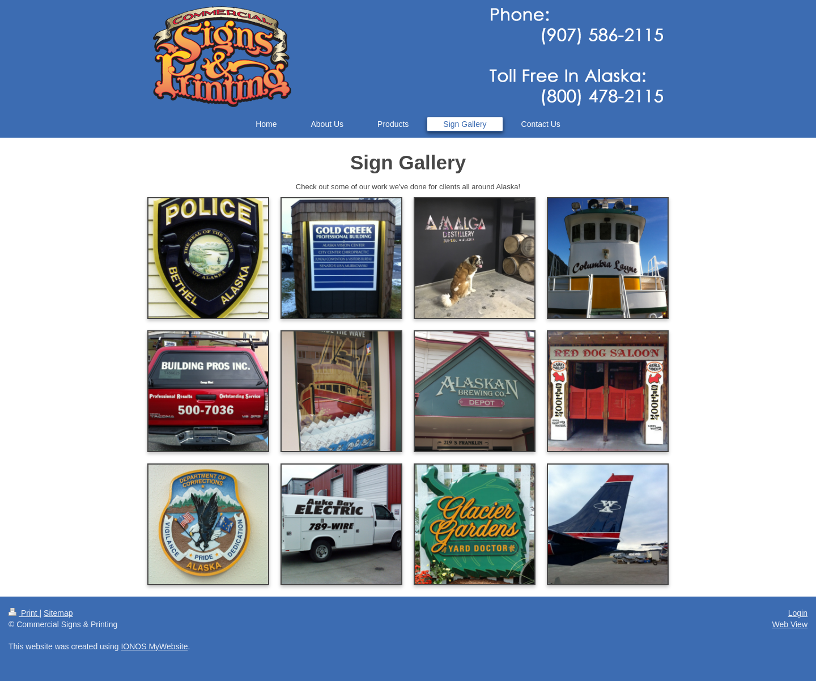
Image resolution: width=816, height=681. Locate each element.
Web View (790, 624)
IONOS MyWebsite (154, 646)
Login (798, 613)
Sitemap (58, 613)
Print (24, 613)
